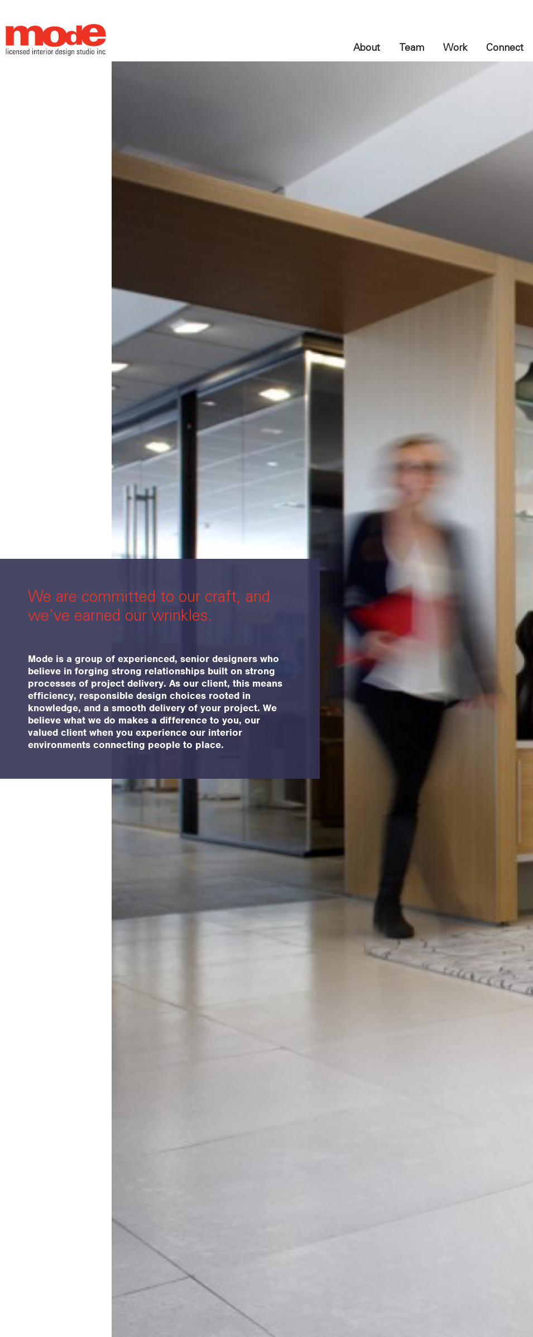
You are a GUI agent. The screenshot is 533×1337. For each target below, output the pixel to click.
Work (455, 47)
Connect (505, 47)
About (366, 47)
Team (411, 47)
